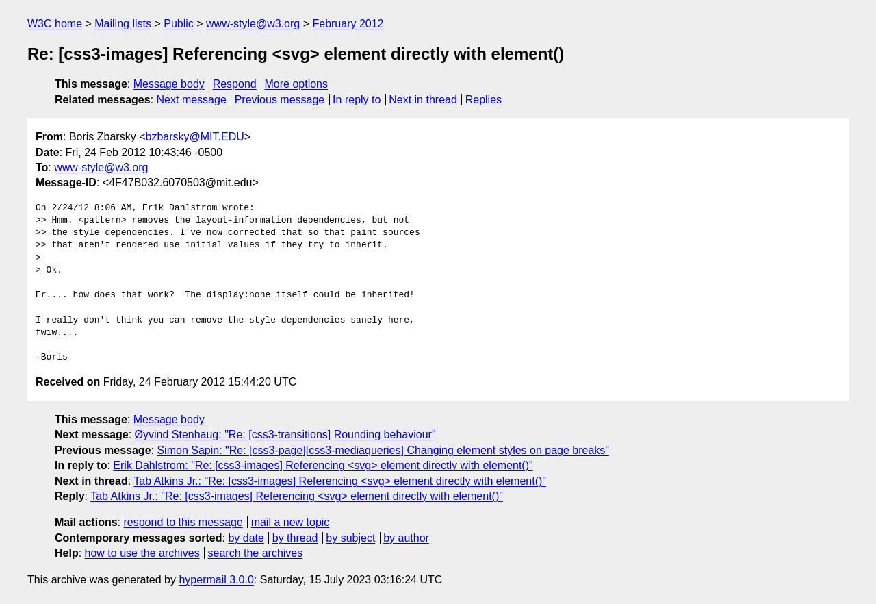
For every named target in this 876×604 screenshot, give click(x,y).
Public (179, 23)
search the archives (255, 553)
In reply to (357, 99)
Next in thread (423, 99)
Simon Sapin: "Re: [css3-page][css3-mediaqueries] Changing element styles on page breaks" (383, 450)
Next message (192, 99)
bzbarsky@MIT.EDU (194, 136)
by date (245, 538)
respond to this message (182, 522)
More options (296, 84)
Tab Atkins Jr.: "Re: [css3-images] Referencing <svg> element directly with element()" (339, 481)
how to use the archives (142, 553)
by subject (350, 538)
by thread (295, 538)
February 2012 (347, 23)
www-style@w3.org (253, 23)
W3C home (54, 23)
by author (406, 538)
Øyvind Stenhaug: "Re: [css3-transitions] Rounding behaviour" (285, 434)
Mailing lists (122, 23)
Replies (483, 99)
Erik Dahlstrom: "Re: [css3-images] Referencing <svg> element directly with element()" (322, 465)
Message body (169, 84)
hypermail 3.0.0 (216, 580)
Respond (235, 84)
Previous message (280, 99)
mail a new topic (290, 522)
